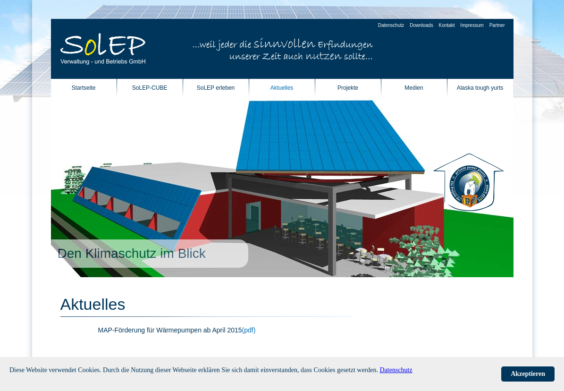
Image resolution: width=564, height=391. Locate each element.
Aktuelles (282, 88)
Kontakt (447, 25)
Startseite (84, 88)
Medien (413, 88)
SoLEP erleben (216, 88)
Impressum (471, 25)
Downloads (421, 25)
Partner (497, 25)
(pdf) (249, 330)
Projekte (347, 88)
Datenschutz (391, 25)
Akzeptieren (528, 373)
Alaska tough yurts (480, 88)
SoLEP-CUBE (150, 88)
